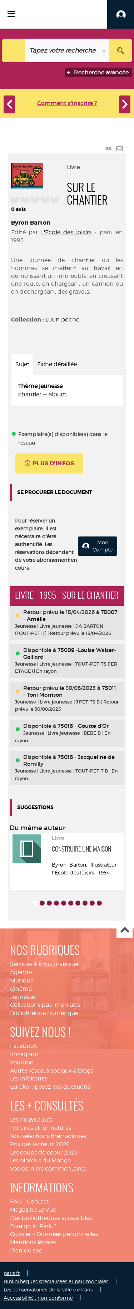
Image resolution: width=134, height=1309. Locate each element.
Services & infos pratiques (44, 964)
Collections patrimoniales (45, 1004)
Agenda (21, 972)
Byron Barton (30, 222)
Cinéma (21, 988)
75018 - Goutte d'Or (83, 725)
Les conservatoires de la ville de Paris (48, 1289)
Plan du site (26, 1250)
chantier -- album (42, 394)
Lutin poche (62, 319)
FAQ (16, 1201)
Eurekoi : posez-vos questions (50, 1086)
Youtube (21, 1062)
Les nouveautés (31, 1119)
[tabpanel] (67, 390)
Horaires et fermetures (40, 1127)
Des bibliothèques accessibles (51, 1218)
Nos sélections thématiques (48, 1136)
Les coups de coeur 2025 (44, 1152)
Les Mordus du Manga (40, 1160)
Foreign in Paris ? (33, 1226)
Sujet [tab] (22, 364)
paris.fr (12, 1273)
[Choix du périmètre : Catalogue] (13, 50)
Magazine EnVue (33, 1209)
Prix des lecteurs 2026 (40, 1144)
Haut (124, 930)
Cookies (20, 1234)
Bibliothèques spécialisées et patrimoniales (56, 1281)
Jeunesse (22, 997)
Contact (38, 1201)
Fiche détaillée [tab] (57, 364)
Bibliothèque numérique (44, 1013)
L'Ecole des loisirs (66, 232)
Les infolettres (29, 1078)
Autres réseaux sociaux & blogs (51, 1070)
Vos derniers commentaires (48, 1168)
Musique (22, 980)
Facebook (23, 1046)
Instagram (24, 1054)
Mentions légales (33, 1242)
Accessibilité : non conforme (38, 1298)
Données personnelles (67, 1234)
